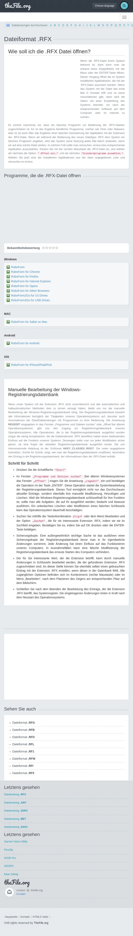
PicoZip (8, 849)
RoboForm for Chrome (25, 272)
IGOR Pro (10, 857)
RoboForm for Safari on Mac (29, 321)
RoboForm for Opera (24, 286)
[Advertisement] (42, 87)
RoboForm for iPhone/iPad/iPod (31, 364)
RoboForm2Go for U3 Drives (29, 295)
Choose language (104, 5)
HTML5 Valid (40, 916)
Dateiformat (23, 722)
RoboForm (18, 267)
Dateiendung (15, 794)
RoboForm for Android (25, 343)
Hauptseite (11, 916)
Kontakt (20, 893)
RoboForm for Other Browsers (30, 291)
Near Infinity (11, 874)
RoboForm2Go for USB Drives (30, 300)
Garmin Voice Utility (15, 841)
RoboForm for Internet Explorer (31, 281)
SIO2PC (9, 865)
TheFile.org (41, 922)
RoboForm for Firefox (24, 276)
